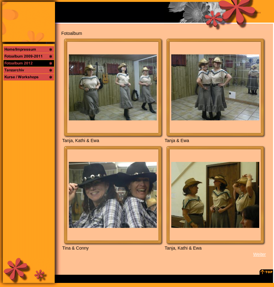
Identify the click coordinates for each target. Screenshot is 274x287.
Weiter (259, 254)
